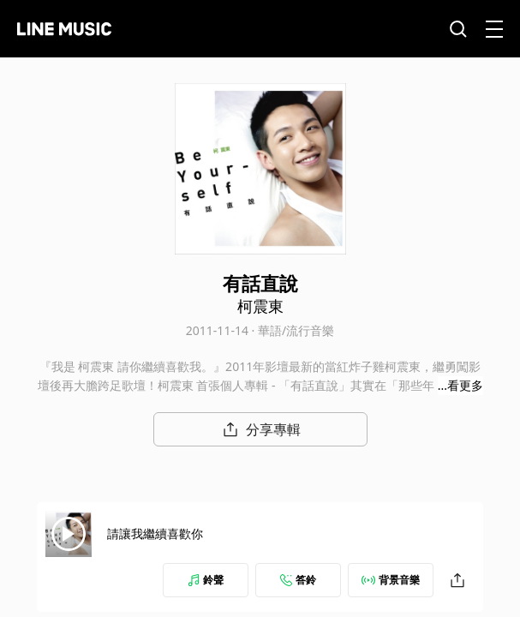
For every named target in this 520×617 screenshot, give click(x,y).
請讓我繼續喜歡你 (155, 533)
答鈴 (298, 579)
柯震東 (260, 306)
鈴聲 (206, 579)
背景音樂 (391, 579)
